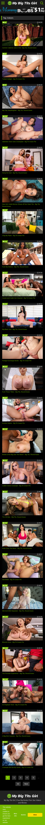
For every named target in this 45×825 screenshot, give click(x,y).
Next (26, 784)
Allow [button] (35, 815)
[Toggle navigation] (3, 3)
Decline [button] (23, 815)
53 (18, 784)
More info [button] (15, 815)
